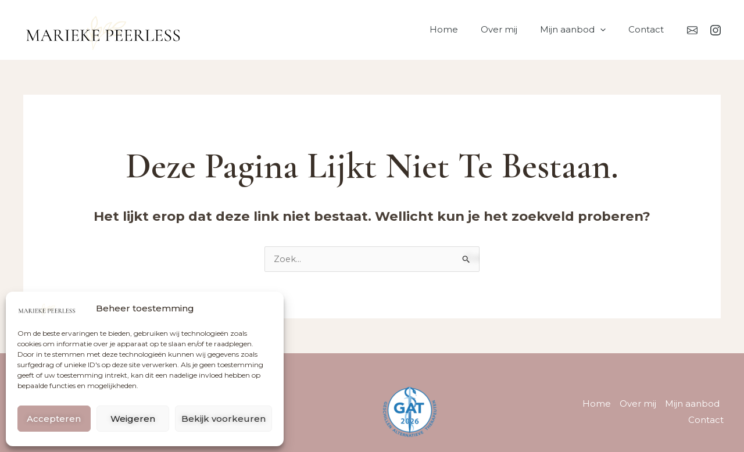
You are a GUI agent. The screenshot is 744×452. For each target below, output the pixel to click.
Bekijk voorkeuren (223, 418)
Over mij (512, 29)
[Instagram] (715, 30)
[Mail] (692, 30)
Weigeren (132, 418)
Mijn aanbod (581, 29)
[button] (608, 29)
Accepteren (54, 418)
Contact (649, 29)
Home (462, 29)
